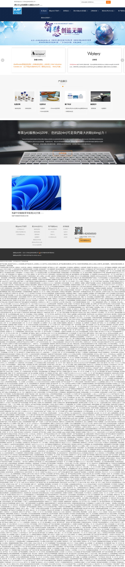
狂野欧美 (27, 424)
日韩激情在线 (99, 536)
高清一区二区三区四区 (111, 278)
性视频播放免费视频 (60, 519)
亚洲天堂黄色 (67, 502)
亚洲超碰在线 (18, 498)
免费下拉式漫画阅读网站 (70, 469)
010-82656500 (87, 232)
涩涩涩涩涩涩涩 (45, 380)
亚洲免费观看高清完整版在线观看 (112, 316)
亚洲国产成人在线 (73, 294)
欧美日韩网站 (89, 271)
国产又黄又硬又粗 (64, 424)
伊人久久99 (97, 415)
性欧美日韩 (49, 458)
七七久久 (117, 361)
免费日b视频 (119, 451)
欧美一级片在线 (26, 299)
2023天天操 (8, 269)
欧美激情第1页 (79, 420)
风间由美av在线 (58, 358)
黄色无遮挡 (100, 340)
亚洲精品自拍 (69, 389)
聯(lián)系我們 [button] (46, 17)
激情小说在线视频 (44, 337)
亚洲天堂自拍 (107, 313)
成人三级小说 (7, 562)
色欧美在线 (119, 436)
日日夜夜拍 (70, 266)
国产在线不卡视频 (80, 328)
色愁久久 (76, 498)
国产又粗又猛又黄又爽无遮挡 (37, 531)
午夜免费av (97, 306)
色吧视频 (46, 394)
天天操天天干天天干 (109, 283)
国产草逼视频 (33, 276)
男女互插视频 (6, 427)
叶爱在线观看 (82, 294)
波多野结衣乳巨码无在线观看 (37, 457)
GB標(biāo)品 (69, 110)
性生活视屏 (95, 503)
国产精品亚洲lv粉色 (107, 384)
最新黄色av (23, 373)
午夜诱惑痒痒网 (80, 366)
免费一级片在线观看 (88, 323)
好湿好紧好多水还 (15, 554)
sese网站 (95, 484)
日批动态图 (114, 498)
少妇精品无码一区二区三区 (73, 529)
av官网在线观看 (52, 302)
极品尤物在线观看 (45, 548)
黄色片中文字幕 (103, 503)
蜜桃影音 (40, 283)
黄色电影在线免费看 (102, 561)
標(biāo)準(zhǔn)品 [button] (108, 11)
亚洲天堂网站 (76, 510)
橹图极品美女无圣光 (14, 285)
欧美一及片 (59, 280)
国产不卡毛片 (91, 385)
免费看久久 (78, 526)
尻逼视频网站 (4, 509)
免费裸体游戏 (68, 500)
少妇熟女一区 (18, 370)
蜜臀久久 (53, 422)
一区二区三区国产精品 (116, 273)
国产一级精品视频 (61, 266)
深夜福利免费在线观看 (102, 507)
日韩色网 (64, 304)
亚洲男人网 (41, 401)
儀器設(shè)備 (37, 238)
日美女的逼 (24, 418)
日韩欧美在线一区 (105, 496)
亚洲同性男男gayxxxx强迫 (54, 304)
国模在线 (64, 307)
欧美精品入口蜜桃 (16, 547)
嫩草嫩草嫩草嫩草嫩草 (72, 401)
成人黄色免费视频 (25, 450)
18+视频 (81, 490)
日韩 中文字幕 (86, 505)
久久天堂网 (74, 392)
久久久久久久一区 (65, 287)
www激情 (72, 512)
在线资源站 (98, 470)
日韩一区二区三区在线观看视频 (66, 351)
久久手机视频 (114, 318)
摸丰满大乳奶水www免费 (66, 314)
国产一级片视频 (62, 328)
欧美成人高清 (40, 347)
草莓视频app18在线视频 (34, 346)
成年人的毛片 (51, 533)
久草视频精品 (102, 269)
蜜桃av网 (58, 309)
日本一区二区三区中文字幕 (7, 332)
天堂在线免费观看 (45, 422)
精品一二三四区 (11, 278)
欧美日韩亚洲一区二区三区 (32, 470)
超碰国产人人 (107, 536)
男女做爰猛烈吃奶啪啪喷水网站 (82, 503)
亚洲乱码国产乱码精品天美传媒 (38, 269)
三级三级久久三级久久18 (75, 465)
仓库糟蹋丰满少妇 (19, 470)
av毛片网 (61, 300)
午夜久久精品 (99, 332)
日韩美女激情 (17, 486)
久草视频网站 (4, 408)
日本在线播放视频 (84, 274)
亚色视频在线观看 (69, 429)
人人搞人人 (98, 477)
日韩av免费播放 (17, 287)
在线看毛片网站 (102, 342)
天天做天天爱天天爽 (90, 559)
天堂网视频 (109, 467)
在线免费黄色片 (92, 555)
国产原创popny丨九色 (12, 377)
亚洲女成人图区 (105, 299)
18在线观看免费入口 (118, 330)
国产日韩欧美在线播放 (8, 436)
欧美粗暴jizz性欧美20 (88, 451)
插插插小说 (6, 384)
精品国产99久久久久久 (118, 271)
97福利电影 (97, 429)
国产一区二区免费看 (37, 529)
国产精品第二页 (39, 460)
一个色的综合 (51, 276)
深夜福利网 (36, 321)
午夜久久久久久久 (69, 399)
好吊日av (20, 306)
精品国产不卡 (70, 380)
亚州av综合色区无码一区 (115, 415)
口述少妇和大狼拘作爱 (86, 285)
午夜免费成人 (19, 271)
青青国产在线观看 (102, 458)
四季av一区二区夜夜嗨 (110, 300)
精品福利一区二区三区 (43, 285)
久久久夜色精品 (117, 516)
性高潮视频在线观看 (99, 394)
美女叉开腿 (90, 460)
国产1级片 (53, 434)
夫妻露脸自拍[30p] (42, 365)
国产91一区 (27, 561)
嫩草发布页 (31, 519)
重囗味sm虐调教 (85, 302)
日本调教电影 (32, 547)
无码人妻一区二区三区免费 (45, 349)
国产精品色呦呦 (27, 455)
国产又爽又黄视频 (65, 311)
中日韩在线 (50, 368)
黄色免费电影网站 (76, 269)
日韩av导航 (68, 300)
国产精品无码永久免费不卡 (28, 340)
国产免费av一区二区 (89, 522)
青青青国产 (110, 287)
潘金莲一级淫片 (116, 366)
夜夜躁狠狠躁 (113, 346)
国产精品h (115, 540)
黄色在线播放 (92, 450)
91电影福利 (104, 347)
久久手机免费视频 (65, 283)
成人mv (105, 332)
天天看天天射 (56, 323)
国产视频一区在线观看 (60, 294)
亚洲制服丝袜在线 (86, 290)
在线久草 (100, 288)
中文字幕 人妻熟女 (78, 559)
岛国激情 (62, 389)
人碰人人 (99, 531)
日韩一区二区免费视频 (22, 332)
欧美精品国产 (43, 268)
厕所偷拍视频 (119, 311)
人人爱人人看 (4, 273)
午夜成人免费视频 (38, 313)
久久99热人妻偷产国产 (7, 496)
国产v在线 (26, 509)
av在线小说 (76, 384)
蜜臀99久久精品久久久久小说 (19, 458)
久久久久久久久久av (23, 406)
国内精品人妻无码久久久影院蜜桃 (81, 443)
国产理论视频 (57, 417)
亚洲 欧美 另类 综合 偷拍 (57, 288)
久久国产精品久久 (32, 396)
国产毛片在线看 (113, 453)
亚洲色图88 (21, 314)
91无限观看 (84, 347)
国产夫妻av (5, 391)
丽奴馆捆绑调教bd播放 (13, 394)
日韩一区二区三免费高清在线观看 (12, 321)
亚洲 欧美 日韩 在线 (66, 342)
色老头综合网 (101, 431)
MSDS (52, 230)
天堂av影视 (16, 365)
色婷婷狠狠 (58, 281)
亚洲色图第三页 (12, 273)
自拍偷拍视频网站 (25, 394)
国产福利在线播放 (76, 521)
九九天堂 (33, 320)
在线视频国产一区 (18, 356)
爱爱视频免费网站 (87, 318)
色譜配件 (42, 107)
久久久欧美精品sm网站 (41, 271)
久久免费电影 (11, 457)
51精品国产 (96, 366)
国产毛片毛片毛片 (43, 273)
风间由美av (121, 495)
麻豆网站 (114, 313)
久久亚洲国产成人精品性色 (85, 547)
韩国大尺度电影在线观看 (69, 446)
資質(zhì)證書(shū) (21, 230)
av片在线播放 (30, 380)
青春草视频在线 (78, 410)
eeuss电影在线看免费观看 (11, 354)
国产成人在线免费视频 (22, 434)
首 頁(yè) (44, 11)
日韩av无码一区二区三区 (51, 436)
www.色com (48, 307)
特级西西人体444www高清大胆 (100, 273)
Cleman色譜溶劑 (55, 107)
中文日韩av (79, 413)
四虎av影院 (93, 458)
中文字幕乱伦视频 (43, 373)
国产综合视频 (9, 373)
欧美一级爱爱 (100, 373)
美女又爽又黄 (13, 522)
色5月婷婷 (90, 455)
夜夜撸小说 (110, 268)
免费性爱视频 (9, 512)
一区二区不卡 (68, 325)
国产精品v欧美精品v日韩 (51, 432)
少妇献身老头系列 (120, 427)
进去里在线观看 (13, 382)
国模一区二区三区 (102, 327)
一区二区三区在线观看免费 (20, 309)
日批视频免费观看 (28, 290)
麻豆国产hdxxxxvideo (26, 429)
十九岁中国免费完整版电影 (79, 300)
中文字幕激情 (68, 295)
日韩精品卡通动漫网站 (31, 283)
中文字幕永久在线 (48, 417)
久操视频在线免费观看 (87, 382)
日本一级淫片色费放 (87, 306)
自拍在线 (15, 495)
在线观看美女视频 (79, 427)
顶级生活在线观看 (64, 512)
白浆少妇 (88, 307)
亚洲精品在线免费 (60, 292)
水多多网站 (83, 394)
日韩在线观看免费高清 (91, 427)
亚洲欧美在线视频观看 (82, 333)
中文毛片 (57, 561)
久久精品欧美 (112, 375)
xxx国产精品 (20, 280)
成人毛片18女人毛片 (85, 500)
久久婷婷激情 (90, 470)
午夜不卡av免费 (39, 314)
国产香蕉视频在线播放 (50, 451)
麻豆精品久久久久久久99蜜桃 (97, 467)
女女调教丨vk (42, 368)
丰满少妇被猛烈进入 (44, 306)
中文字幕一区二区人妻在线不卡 (17, 351)
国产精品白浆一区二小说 (27, 302)
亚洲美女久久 (42, 300)
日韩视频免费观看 (80, 415)
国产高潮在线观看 (57, 353)
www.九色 (75, 330)
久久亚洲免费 (72, 332)
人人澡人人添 (97, 335)
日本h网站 (5, 542)
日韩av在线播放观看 (58, 340)
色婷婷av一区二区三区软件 (89, 540)
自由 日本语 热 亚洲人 (75, 318)
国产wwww (53, 446)
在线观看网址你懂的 (90, 396)
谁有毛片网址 (79, 340)
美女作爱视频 (48, 510)
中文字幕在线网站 (113, 342)
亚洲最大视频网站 (62, 321)
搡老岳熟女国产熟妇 (81, 405)
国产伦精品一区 (25, 320)
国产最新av (32, 332)
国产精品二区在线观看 (46, 472)
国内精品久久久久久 (37, 359)
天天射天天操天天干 (95, 325)
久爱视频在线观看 (61, 274)
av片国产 (111, 491)
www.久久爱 (72, 366)
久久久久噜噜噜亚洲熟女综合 (90, 269)
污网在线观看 (80, 488)
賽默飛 (65, 233)
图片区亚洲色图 (29, 399)
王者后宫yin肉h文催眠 (60, 327)
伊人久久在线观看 (33, 368)
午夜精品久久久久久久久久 (56, 437)
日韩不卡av (9, 531)
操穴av (7, 333)
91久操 (65, 495)
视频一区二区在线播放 (87, 295)
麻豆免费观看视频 (50, 347)
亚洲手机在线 (91, 313)
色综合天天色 (60, 422)
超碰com (63, 320)
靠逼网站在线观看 (96, 550)
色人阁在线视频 (89, 446)
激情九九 (38, 332)
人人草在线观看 (43, 424)
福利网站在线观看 (20, 413)
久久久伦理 (108, 294)
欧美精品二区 (116, 382)
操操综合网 (58, 356)
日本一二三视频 (117, 418)
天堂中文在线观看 (99, 320)
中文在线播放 (4, 467)
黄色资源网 (61, 498)
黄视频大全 (5, 359)
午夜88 (114, 365)
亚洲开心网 (106, 517)
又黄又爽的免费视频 (23, 375)
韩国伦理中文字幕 (109, 340)
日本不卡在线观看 (38, 339)
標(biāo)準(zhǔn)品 (71, 107)
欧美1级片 (25, 379)
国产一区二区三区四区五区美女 (82, 406)
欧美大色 (23, 437)
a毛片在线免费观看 (115, 469)
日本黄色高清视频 (68, 484)
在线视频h (91, 292)
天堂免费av (106, 479)
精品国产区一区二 (72, 486)
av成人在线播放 (42, 276)
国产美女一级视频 (79, 484)
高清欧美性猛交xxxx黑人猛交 (43, 316)
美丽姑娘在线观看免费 (41, 377)
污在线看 (74, 450)
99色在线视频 (8, 418)
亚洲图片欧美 (51, 429)
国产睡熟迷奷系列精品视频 (85, 320)
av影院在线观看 (81, 313)
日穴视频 (89, 299)
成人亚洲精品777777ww (56, 337)
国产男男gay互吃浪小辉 (53, 287)
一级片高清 (24, 460)
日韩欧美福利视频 (97, 316)
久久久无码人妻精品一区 (30, 273)
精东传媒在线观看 (73, 304)
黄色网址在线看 (77, 309)
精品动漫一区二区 (36, 564)
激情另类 (98, 290)
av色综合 (99, 281)
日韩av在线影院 (6, 500)
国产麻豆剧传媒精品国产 (87, 477)
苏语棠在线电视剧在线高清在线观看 (30, 562)
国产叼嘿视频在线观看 (62, 335)
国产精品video (73, 552)
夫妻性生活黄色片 (87, 425)
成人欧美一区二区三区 (75, 358)
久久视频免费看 (68, 403)
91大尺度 (44, 415)
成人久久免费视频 (67, 309)
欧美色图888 (39, 496)
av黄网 (18, 340)
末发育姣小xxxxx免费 (51, 406)
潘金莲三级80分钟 (59, 295)
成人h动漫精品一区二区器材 (53, 453)
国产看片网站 (14, 389)
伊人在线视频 (11, 533)
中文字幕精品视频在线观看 (117, 538)
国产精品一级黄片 (58, 372)
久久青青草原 (55, 300)
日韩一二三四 (12, 403)
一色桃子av (35, 342)
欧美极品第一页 (113, 328)
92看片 (120, 266)
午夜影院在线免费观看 (11, 306)
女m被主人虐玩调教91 (70, 316)
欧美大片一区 (4, 337)
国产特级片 (35, 370)
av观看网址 (84, 476)
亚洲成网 (77, 356)
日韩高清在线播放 (27, 439)
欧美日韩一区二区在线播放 (114, 387)
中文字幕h (76, 394)
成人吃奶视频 (106, 528)
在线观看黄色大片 (104, 314)
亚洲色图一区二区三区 (36, 555)
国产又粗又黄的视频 (54, 522)
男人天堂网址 (78, 403)
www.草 (46, 359)
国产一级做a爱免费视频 (53, 385)
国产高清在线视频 (23, 401)
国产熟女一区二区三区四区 (52, 320)
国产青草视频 (91, 453)
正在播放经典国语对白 (67, 561)
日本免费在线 (71, 396)
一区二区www (47, 333)
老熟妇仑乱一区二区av (56, 484)
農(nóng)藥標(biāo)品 (82, 107)
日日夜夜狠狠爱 (116, 484)
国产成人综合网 (47, 408)
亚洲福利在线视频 (69, 288)
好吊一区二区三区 (28, 321)
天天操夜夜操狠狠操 (36, 333)
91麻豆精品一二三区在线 (50, 351)
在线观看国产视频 (99, 295)
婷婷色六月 (104, 415)
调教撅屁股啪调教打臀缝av (16, 542)
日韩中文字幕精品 (91, 474)
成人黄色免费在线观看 (54, 271)
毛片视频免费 (51, 268)
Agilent (65, 230)
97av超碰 (119, 309)
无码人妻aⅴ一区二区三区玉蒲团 (64, 363)
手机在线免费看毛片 (119, 287)
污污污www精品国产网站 (31, 306)
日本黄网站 (12, 555)
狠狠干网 (82, 307)
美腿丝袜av (75, 500)
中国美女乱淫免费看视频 (118, 462)
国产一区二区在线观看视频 (7, 434)
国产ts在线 (17, 311)
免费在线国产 (76, 290)
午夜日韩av (55, 396)
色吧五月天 (99, 385)
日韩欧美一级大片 (20, 507)
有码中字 (29, 295)
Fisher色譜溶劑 (44, 110)
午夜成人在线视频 (83, 292)
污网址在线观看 (79, 380)
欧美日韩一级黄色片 (15, 266)
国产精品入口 (51, 266)
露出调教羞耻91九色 (45, 516)
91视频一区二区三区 (91, 370)
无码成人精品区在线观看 (63, 276)
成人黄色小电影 (114, 444)
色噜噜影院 (40, 418)
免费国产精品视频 (91, 281)
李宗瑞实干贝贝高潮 (35, 292)
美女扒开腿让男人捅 (76, 276)
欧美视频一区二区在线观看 (86, 417)
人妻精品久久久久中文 (111, 295)
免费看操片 (77, 266)
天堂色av (65, 358)
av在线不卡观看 (56, 307)
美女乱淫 (110, 274)
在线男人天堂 (59, 533)
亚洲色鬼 (30, 280)
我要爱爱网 (95, 307)
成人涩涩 (18, 410)
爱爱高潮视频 (95, 403)
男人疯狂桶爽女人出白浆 (44, 387)
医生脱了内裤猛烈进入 (89, 413)
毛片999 (94, 340)
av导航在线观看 (49, 448)
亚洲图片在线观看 (71, 349)
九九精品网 (80, 562)
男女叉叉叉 (77, 344)
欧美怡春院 (52, 273)
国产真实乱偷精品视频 (11, 297)
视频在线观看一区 (117, 285)
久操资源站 (59, 273)
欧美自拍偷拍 (88, 484)
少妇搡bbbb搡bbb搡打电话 (103, 474)
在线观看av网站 (69, 420)
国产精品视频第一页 (86, 273)
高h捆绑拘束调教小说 (105, 462)
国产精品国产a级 (41, 481)
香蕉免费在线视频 (94, 354)
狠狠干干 (30, 538)
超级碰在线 (32, 496)
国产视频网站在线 (23, 366)
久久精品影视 (14, 510)
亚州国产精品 (51, 363)
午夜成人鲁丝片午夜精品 (116, 368)
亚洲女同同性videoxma (75, 451)
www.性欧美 (40, 309)
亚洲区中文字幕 (17, 299)
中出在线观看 (62, 297)
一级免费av (114, 354)
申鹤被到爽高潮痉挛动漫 (79, 502)
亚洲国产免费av (118, 405)
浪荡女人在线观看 (58, 500)
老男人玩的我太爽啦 (11, 411)
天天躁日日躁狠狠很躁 (56, 491)
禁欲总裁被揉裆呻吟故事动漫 (85, 538)
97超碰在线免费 (5, 387)
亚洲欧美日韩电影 (108, 288)
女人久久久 (96, 425)
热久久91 (44, 467)
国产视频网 (58, 418)
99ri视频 (120, 483)
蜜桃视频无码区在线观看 (40, 266)
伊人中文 (32, 488)
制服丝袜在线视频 (68, 507)
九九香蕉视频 (18, 339)
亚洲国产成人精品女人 (37, 561)
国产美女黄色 (107, 302)
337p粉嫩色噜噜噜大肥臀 (69, 413)
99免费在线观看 (52, 411)
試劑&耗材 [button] (95, 11)
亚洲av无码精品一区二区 (20, 368)
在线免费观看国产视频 (29, 420)
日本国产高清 (102, 339)
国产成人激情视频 (33, 372)
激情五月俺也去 (112, 347)
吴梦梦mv (27, 403)
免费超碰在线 (74, 509)
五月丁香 (96, 323)
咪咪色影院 (112, 358)
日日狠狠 (36, 268)
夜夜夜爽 (108, 271)
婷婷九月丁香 (32, 309)
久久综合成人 (120, 283)
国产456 (63, 380)
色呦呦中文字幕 (106, 335)
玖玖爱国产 (23, 505)
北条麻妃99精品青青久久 (41, 280)
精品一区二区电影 (31, 325)
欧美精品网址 (45, 403)
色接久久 (18, 533)
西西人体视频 (68, 384)
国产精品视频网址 (24, 550)
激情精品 (64, 467)
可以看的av (106, 441)
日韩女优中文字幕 (30, 314)
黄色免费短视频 (43, 370)
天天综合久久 (35, 422)
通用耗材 (93, 107)
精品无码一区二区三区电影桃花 (101, 318)
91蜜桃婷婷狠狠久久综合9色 (30, 294)
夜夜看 (39, 366)
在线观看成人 (106, 351)
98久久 (77, 274)
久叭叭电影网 (67, 392)
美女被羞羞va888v (10, 271)
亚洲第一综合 (20, 403)
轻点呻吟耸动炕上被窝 (74, 418)
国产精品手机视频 (36, 403)
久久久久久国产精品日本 (113, 392)
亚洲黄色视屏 (104, 391)
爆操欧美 (59, 559)
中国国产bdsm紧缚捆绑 (44, 278)
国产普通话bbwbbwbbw (20, 335)
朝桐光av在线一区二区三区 (40, 425)
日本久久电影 (7, 268)
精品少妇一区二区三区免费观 (38, 509)
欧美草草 (55, 299)
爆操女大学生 (15, 562)
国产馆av (67, 411)
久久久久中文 (26, 333)
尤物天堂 (92, 375)
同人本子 (77, 347)
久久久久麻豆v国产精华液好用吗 (28, 349)
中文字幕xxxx (52, 469)
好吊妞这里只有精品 (81, 545)
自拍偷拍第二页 (38, 451)
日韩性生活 (38, 288)
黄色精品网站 (7, 526)
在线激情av (52, 495)
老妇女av (96, 422)
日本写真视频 (33, 522)
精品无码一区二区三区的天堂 (41, 354)
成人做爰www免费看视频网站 (101, 469)
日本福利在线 (4, 498)
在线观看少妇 (26, 441)
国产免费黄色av (90, 368)
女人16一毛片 (107, 285)
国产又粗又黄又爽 (90, 490)
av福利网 (119, 353)
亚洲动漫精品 (60, 528)
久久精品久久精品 (53, 269)
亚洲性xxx (12, 517)
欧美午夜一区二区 (40, 335)
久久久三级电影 (103, 510)
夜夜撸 (83, 268)
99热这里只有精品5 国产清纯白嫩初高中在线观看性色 (23, 300)
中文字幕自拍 (76, 302)
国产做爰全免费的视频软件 (112, 455)
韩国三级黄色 (111, 337)
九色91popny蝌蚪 (93, 405)
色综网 (84, 455)
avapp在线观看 (86, 418)
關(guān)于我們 (21, 225)
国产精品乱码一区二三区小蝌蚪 (39, 441)
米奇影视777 (5, 554)
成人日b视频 (100, 294)
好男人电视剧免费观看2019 (52, 405)
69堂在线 (15, 453)
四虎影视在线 (8, 287)
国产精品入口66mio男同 (106, 505)
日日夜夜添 (54, 318)
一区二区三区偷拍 (102, 337)
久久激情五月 (6, 443)
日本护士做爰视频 (104, 444)
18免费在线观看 (93, 351)
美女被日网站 (115, 351)
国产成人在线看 (82, 453)
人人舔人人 (95, 392)
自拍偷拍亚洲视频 (54, 424)
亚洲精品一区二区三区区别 (72, 379)
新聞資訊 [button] (66, 11)
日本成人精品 (9, 370)
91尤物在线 (93, 321)
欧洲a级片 (70, 432)
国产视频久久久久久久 (80, 460)
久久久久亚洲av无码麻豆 (90, 483)
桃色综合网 (115, 372)
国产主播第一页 (75, 359)
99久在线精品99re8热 (40, 427)
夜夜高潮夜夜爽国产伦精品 (89, 276)
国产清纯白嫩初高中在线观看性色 (102, 372)
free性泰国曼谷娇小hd (116, 479)
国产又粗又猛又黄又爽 (100, 268)
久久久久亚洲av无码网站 (74, 353)
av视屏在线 (21, 361)
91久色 (51, 295)
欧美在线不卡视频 (7, 281)
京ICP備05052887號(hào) (47, 251)
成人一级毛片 (85, 389)
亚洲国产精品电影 (30, 392)
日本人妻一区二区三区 (93, 509)
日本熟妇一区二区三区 (27, 408)
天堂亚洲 (119, 517)
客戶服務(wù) (53, 225)
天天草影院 (114, 483)
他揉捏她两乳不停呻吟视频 (105, 405)
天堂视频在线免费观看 (102, 356)
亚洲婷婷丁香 (44, 437)
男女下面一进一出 (76, 524)
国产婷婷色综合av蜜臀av (44, 325)
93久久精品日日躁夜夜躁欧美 (111, 486)
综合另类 (58, 467)
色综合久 (44, 557)
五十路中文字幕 (81, 332)
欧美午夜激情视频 (89, 287)
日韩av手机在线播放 (80, 399)
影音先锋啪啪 (23, 295)
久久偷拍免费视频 (70, 299)
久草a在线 (91, 441)
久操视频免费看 (19, 330)
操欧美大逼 (56, 283)
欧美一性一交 (55, 311)
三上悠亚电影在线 (17, 268)
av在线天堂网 (55, 333)
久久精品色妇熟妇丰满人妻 (13, 385)
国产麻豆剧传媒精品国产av (48, 366)
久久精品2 (99, 375)
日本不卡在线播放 (111, 292)
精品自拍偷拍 (65, 453)
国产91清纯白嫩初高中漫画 (65, 470)
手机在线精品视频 (6, 448)
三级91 (99, 552)
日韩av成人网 (50, 509)
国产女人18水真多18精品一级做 (25, 288)
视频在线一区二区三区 (39, 290)
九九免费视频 (56, 330)
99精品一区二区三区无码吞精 (27, 476)
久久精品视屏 (7, 474)
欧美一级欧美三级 (68, 361)
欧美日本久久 (32, 328)
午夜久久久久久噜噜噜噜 (106, 304)
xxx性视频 (110, 377)
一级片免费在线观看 (30, 502)
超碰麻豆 (50, 365)
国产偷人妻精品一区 (72, 320)
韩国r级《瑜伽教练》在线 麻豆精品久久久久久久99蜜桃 (96, 564)
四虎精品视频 (65, 271)
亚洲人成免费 (95, 505)
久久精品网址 (48, 396)
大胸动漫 (114, 335)
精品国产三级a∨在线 (92, 304)
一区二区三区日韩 (49, 313)
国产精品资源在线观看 (73, 495)
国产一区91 (106, 346)
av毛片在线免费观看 (51, 538)
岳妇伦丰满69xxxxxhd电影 (71, 458)
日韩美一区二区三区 (7, 431)
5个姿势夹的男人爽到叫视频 (28, 311)
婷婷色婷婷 (65, 488)
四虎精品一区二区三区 (18, 327)
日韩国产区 (67, 372)
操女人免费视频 (88, 420)
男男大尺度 (11, 325)
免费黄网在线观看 (28, 268)
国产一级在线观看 (77, 323)
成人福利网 (116, 304)
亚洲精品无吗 (61, 401)
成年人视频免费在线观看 (58, 548)
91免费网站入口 (28, 307)
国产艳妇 (42, 538)
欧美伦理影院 (40, 320)
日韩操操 (25, 477)
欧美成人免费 (8, 304)
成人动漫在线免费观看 (116, 314)
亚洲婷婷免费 (17, 304)
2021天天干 (73, 368)
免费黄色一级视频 (80, 281)
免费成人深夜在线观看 (53, 290)
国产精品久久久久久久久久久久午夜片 (108, 349)
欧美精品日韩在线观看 (109, 531)
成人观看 (47, 274)
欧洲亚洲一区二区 (57, 455)
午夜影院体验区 (31, 274)
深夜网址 (49, 372)
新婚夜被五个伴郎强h (29, 498)
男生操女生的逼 (38, 410)
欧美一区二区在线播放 (26, 313)
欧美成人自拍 (76, 295)
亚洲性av (68, 548)
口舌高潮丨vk (63, 550)
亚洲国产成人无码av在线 (51, 328)
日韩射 (55, 401)
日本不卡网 (88, 488)
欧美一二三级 (91, 300)
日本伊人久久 (4, 361)
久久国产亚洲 (48, 420)
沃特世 (65, 235)
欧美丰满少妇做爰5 (68, 398)
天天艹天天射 (32, 285)
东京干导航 (94, 557)
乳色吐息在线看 (47, 283)
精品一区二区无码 (106, 306)
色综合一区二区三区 (79, 370)
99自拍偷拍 (106, 280)
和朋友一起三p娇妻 (12, 344)
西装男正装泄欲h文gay (20, 346)
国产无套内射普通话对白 (63, 346)
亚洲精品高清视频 (80, 337)
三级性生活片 (32, 379)
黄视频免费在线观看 (35, 281)
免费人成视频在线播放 (101, 309)
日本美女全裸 (74, 547)
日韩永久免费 (94, 314)
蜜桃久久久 (119, 337)
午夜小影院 (36, 538)
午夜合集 (25, 328)
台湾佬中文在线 (106, 290)
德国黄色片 (21, 424)
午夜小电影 (101, 427)
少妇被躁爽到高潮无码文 (76, 483)
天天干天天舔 (13, 337)
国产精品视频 (9, 294)
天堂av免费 (14, 401)
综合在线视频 (103, 547)
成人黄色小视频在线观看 (108, 436)
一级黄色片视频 (21, 363)
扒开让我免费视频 (17, 514)
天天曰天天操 (38, 408)
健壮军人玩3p (20, 502)
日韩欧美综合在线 (7, 299)
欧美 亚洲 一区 (113, 495)
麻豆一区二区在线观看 (87, 495)
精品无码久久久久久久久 (52, 314)
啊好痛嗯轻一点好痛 (47, 344)
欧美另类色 (35, 516)
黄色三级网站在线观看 (118, 294)
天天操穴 (8, 401)
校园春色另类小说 (104, 512)
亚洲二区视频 (68, 302)
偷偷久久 (52, 306)
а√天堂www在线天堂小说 (15, 467)
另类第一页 (40, 328)
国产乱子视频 (17, 557)
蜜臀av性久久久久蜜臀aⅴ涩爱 (29, 304)
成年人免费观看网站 (113, 411)
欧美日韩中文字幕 (17, 455)
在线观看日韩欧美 (98, 285)
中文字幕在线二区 (114, 514)
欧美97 (32, 316)
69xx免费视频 (110, 559)
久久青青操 (24, 547)
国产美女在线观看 (38, 439)
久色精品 (40, 396)
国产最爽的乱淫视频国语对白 (57, 373)
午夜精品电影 (89, 328)
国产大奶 (22, 535)
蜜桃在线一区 (71, 321)
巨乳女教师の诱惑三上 (84, 552)
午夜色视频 (96, 455)
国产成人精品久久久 (41, 498)
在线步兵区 (38, 344)
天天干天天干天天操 (87, 422)
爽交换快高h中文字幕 (18, 269)
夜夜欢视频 (14, 448)
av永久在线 (25, 281)
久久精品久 (99, 424)
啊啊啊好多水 (8, 356)
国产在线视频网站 (91, 361)
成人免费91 (94, 302)
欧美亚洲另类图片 (13, 295)
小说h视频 (74, 548)
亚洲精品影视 (87, 557)
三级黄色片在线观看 (100, 287)
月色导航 (115, 394)
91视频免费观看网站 (90, 373)
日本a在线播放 (60, 339)
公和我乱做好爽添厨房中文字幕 (88, 342)
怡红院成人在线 (45, 332)
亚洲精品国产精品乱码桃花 (88, 424)
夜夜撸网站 (48, 483)
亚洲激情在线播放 (76, 283)
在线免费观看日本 (34, 382)
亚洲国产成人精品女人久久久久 (95, 266)
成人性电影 (9, 398)
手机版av (86, 280)
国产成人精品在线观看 (88, 297)
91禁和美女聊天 (111, 327)
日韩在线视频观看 (76, 377)
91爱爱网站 (82, 327)
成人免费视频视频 (16, 472)
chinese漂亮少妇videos (55, 562)
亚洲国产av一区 (10, 330)
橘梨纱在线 (98, 453)
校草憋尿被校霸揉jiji (15, 437)
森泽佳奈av (57, 344)
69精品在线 (47, 311)
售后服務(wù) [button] (85, 239)
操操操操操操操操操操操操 (8, 288)
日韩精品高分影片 (60, 517)
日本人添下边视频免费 (94, 493)
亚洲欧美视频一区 (33, 337)
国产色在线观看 (10, 439)
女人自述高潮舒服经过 (59, 349)
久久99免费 (12, 359)
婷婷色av (15, 405)
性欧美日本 (95, 462)
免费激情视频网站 (72, 439)
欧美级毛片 (51, 280)
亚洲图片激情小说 (68, 370)
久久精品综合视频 (42, 297)
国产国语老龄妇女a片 (92, 434)
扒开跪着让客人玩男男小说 (10, 292)
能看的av (20, 273)
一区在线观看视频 (44, 342)
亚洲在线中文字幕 (107, 519)
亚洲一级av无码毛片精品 (44, 318)
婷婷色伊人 (33, 481)
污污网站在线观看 (78, 491)
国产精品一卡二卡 (24, 292)
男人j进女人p (100, 450)
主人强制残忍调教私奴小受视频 (65, 476)
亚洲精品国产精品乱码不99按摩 (98, 448)
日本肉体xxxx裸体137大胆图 (10, 342)
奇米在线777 (78, 288)
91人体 (6, 382)
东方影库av (89, 366)
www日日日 (5, 280)
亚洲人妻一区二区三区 (112, 555)
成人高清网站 (97, 436)
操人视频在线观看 (89, 432)
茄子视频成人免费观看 (111, 266)
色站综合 (12, 333)
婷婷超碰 (88, 517)
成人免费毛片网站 (65, 359)
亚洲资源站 (113, 379)
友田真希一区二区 (24, 382)
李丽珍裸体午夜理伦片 (90, 380)
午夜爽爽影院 (116, 464)
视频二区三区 (12, 372)
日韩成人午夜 (88, 436)
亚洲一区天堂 (120, 321)
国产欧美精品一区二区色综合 (109, 325)
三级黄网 (94, 526)
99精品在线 (76, 342)
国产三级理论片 (118, 550)
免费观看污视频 (17, 281)
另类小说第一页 (38, 330)
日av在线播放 (87, 316)
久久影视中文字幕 (99, 502)
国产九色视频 (70, 274)
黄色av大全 (90, 363)
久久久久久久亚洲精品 (24, 358)
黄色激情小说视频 (45, 382)
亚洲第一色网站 (6, 514)
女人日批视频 (60, 375)
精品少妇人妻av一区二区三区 (82, 314)
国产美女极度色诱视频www (65, 406)
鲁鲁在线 (58, 342)
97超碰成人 (108, 464)
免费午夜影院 (90, 332)
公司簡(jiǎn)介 (20, 228)
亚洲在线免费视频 (54, 425)
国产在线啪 (25, 496)
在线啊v (65, 353)
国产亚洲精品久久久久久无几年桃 (27, 297)
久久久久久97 (63, 333)
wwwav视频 (31, 335)
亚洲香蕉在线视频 (19, 318)
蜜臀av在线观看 (22, 274)
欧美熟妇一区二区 (23, 323)
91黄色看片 (35, 299)
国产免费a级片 (60, 347)
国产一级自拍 (66, 521)
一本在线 (54, 514)
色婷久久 (61, 464)
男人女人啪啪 (52, 321)
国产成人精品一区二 (49, 339)
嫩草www (62, 420)
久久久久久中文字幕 (23, 522)
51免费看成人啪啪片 (71, 292)
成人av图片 (47, 496)
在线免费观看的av (64, 474)
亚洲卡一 (102, 366)
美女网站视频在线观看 (116, 307)
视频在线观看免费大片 (51, 502)
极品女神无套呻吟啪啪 (10, 406)
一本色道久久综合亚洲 (12, 349)
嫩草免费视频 (59, 457)
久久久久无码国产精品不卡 (67, 405)
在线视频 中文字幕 (74, 408)
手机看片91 (20, 526)
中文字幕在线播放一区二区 (77, 271)
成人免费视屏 (85, 321)
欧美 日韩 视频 (37, 415)
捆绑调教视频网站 (113, 398)
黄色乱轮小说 (89, 415)
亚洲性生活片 (87, 340)
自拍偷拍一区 (95, 500)
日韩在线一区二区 (94, 333)
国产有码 (100, 302)
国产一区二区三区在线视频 (114, 269)
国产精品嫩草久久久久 (33, 437)
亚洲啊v (66, 422)
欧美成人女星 (59, 429)
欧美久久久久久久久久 (41, 302)
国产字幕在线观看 (28, 339)
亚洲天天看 (71, 415)
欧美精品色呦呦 (109, 427)
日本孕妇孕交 (27, 431)
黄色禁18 (39, 379)
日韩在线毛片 (63, 493)
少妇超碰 (9, 365)
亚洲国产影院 (45, 288)
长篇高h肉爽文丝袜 (105, 401)
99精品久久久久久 (39, 307)
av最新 (49, 431)
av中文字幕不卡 (72, 481)
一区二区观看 (21, 380)
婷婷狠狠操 (44, 353)
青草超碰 (16, 373)
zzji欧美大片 (33, 375)
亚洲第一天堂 (96, 299)
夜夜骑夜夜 (60, 302)
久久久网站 (18, 333)
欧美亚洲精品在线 (44, 491)
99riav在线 (12, 307)
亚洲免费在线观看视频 (99, 359)
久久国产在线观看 (91, 561)
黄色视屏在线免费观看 (25, 503)
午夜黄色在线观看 (19, 283)
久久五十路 (100, 283)
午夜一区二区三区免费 (58, 410)
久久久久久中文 (94, 444)
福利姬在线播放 (109, 297)
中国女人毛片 (22, 528)
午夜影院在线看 (4, 266)
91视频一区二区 (64, 547)
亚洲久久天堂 (40, 474)
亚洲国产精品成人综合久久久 (34, 351)
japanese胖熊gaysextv (107, 429)
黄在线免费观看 (60, 268)
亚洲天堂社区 (42, 450)
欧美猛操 (78, 321)
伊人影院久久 (75, 307)
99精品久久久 (49, 500)
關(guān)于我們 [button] (54, 11)
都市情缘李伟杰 (119, 465)
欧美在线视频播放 (48, 327)
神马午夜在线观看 (69, 437)
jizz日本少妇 (37, 517)
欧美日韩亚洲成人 (47, 503)
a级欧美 (53, 274)
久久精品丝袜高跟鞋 (114, 276)
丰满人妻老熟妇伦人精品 (81, 398)
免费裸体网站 (26, 514)
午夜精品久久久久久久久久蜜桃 (33, 327)
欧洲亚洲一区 (43, 372)
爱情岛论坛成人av (89, 562)
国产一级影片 (34, 424)
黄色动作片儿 (60, 377)
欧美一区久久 (104, 353)
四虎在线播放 (102, 408)
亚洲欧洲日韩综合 (87, 521)
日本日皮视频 (4, 285)
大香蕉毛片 (21, 425)
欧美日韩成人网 (67, 273)
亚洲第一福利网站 (105, 354)
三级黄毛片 (53, 477)
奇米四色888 (113, 399)
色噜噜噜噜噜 (48, 401)
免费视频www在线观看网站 (77, 335)
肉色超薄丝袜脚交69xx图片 (21, 536)
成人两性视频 (101, 370)
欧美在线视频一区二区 (85, 278)
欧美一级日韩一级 (91, 327)
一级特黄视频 (40, 483)
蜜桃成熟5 (109, 323)
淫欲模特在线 (24, 285)
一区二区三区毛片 (109, 311)
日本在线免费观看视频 (67, 344)
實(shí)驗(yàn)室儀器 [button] (80, 11)
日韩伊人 (52, 394)
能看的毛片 (40, 311)
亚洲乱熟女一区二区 (85, 462)
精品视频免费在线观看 (23, 276)
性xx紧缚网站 (20, 278)
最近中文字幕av (99, 297)
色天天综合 (80, 316)
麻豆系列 (59, 521)
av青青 (74, 448)
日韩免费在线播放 (21, 387)
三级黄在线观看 (50, 457)
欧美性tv (110, 516)
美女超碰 (115, 323)
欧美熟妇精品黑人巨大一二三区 (107, 434)
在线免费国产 (72, 333)
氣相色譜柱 (18, 107)
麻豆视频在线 (76, 273)
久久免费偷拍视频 (102, 396)
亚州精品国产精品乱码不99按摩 (104, 344)
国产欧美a (29, 545)
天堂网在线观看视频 (87, 353)
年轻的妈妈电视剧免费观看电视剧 (36, 479)
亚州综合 (68, 285)
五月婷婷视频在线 (63, 318)
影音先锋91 (67, 457)
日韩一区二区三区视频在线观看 (38, 536)
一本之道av (11, 379)
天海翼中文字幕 (69, 339)
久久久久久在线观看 (114, 470)
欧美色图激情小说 (82, 493)
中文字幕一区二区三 (73, 278)
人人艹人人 (20, 521)
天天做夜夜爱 (19, 451)
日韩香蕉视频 (12, 276)
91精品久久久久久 (27, 287)
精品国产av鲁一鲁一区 (116, 299)
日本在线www (112, 353)
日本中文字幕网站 (61, 306)
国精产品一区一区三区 (57, 325)
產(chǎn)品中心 (37, 225)
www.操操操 (77, 550)
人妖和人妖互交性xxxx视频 (116, 356)
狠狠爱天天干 (73, 453)
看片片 (93, 290)
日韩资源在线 (4, 476)
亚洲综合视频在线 (99, 417)
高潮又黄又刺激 (29, 330)
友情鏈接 (66, 225)
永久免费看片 (44, 321)
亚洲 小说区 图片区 (54, 359)
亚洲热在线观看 (86, 403)
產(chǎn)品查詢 (52, 228)
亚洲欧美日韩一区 (58, 399)
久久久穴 (46, 439)
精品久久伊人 (111, 408)
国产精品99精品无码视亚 (75, 472)
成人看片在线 (51, 375)
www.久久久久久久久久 (49, 476)
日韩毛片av (98, 528)
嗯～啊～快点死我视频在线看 (11, 313)
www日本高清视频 (66, 450)
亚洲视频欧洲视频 (69, 464)
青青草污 (26, 269)
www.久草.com (59, 384)
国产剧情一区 (64, 536)
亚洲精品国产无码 (10, 410)
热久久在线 (61, 510)
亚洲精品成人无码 (69, 375)
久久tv (37, 490)
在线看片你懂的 (69, 479)
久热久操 (24, 538)
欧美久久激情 (98, 346)
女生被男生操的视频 (36, 358)
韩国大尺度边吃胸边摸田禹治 (41, 446)
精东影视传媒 (9, 470)
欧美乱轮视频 (41, 391)
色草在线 (32, 344)
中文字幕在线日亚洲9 (27, 385)
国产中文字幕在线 (92, 294)
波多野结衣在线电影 (72, 327)
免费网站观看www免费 (53, 536)
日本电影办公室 (28, 356)
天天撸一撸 (71, 328)
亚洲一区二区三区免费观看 (89, 283)
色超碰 (49, 353)
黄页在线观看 (83, 498)
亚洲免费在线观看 (89, 365)
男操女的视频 (117, 274)
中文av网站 (101, 311)
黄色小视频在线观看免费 (102, 368)
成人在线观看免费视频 (97, 443)
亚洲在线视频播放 (115, 439)
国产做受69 (3, 375)
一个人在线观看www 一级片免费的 (95, 464)
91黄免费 (83, 266)
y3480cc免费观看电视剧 (43, 477)
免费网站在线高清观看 (39, 287)
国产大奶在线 (108, 418)
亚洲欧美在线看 (106, 281)
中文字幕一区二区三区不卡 (106, 410)
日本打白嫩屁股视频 (75, 422)
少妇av (34, 542)
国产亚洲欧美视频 (100, 292)
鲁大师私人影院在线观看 (40, 363)
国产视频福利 (52, 370)
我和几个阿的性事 (92, 311)
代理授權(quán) (20, 233)
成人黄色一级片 (80, 396)
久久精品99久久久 (20, 325)
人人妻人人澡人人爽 (69, 337)
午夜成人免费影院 (87, 377)
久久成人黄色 (18, 294)
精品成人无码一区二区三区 (13, 320)
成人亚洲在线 (99, 313)
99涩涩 (100, 351)
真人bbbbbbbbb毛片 (64, 269)
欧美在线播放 (117, 384)
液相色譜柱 (28, 107)
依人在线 (11, 498)
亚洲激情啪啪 (113, 441)
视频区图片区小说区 (62, 366)
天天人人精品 (79, 280)
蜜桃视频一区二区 (29, 377)
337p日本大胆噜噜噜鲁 (48, 292)
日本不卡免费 (39, 519)
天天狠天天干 (89, 335)
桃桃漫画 (7, 458)
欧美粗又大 (40, 432)
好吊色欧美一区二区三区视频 (103, 365)
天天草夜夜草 (9, 318)
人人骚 (26, 280)
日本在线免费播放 (11, 363)
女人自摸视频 (37, 356)
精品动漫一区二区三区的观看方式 (103, 543)
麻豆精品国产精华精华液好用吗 (108, 333)
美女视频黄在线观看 (113, 448)
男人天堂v (111, 361)
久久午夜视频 (58, 398)
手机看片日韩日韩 (8, 283)
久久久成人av (108, 330)
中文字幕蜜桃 (7, 392)
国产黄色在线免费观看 (108, 465)
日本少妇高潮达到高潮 (29, 543)
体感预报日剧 (45, 512)
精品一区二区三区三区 (35, 434)
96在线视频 (10, 335)
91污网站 (21, 354)
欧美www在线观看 (33, 323)
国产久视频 (76, 555)
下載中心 (52, 233)
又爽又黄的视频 (48, 399)
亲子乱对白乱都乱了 (49, 309)
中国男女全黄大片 (117, 401)
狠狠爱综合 (84, 441)
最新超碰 (101, 418)
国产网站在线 (13, 274)
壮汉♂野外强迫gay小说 (21, 457)
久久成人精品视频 (58, 458)
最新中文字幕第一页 (23, 316)
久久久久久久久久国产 (98, 278)
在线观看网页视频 (13, 476)
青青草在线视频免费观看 (79, 434)
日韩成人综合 (112, 309)
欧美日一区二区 (88, 372)
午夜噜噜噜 (116, 490)
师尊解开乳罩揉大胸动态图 (59, 278)
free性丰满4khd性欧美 (15, 477)
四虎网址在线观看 (81, 299)
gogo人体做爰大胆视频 (68, 431)
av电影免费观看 (12, 462)
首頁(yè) (65, 228)
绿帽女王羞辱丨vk (93, 349)
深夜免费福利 (55, 389)
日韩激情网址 (98, 538)
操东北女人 (48, 455)
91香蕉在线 (73, 488)
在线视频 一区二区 (30, 436)
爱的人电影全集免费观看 (15, 290)
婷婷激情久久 (106, 552)
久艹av (120, 325)
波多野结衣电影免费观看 (17, 443)
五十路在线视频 (116, 306)
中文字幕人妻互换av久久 (9, 396)
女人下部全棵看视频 (11, 347)
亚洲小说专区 (103, 422)
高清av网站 (24, 512)
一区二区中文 (84, 384)
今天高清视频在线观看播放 (57, 285)
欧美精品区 (55, 420)
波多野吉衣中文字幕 (60, 313)
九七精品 (70, 503)
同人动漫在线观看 (22, 337)
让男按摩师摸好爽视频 (11, 380)
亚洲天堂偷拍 (50, 540)
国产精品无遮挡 (120, 385)
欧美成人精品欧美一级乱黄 (44, 547)
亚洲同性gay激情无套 (118, 446)
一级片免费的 (29, 354)
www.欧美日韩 (89, 387)
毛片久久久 (14, 424)
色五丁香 (116, 288)
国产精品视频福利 (42, 375)
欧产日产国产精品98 (57, 316)
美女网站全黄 (20, 307)
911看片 (119, 458)
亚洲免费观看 (13, 391)
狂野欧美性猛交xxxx (83, 486)
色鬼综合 (55, 510)
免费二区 (33, 483)
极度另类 (102, 455)
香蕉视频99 (90, 394)
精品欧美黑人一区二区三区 (27, 490)
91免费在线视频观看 (58, 554)
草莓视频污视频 (86, 524)
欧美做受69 (91, 347)
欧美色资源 (56, 365)
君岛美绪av (105, 538)
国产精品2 (62, 299)
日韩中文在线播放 (12, 366)
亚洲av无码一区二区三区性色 (28, 365)
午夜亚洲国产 (81, 446)
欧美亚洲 (21, 377)
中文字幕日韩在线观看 (113, 339)
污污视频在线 (89, 268)
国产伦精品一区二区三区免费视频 (106, 321)
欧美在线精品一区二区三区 (88, 356)
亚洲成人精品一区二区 (77, 287)
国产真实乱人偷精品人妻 (60, 472)
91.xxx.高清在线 (99, 451)
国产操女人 (79, 351)
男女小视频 (14, 358)
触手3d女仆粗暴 (89, 346)
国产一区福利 (47, 410)
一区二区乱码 (48, 299)
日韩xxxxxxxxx (63, 503)
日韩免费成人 (28, 462)
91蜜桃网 (85, 351)
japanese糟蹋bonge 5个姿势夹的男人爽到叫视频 (44, 524)
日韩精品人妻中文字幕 (22, 353)
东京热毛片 (31, 469)
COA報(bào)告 (52, 235)
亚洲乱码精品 (42, 304)
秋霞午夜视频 (95, 406)
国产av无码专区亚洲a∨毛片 (41, 295)
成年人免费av (41, 274)
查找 (108, 2)
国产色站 (101, 330)
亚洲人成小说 (25, 481)
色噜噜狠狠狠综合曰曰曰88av (53, 413)
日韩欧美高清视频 (75, 424)
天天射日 (97, 347)
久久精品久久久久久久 (47, 281)
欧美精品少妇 (75, 285)
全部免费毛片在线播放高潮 (72, 268)
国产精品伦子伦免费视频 (90, 288)
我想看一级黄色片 (53, 297)
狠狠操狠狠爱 (99, 300)
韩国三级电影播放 (78, 528)
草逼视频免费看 (70, 365)
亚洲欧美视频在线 (36, 514)
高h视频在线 (51, 377)
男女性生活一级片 (89, 528)
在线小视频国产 (19, 436)
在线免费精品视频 (73, 354)
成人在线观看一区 (90, 542)
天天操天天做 (119, 373)
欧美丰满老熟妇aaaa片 (25, 342)
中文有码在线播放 (103, 276)
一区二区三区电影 (84, 354)
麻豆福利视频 (32, 347)
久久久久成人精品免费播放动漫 (59, 332)
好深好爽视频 (60, 379)
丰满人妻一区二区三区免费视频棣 (46, 542)
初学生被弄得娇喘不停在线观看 (103, 382)
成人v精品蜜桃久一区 (40, 385)
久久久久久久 (16, 302)
